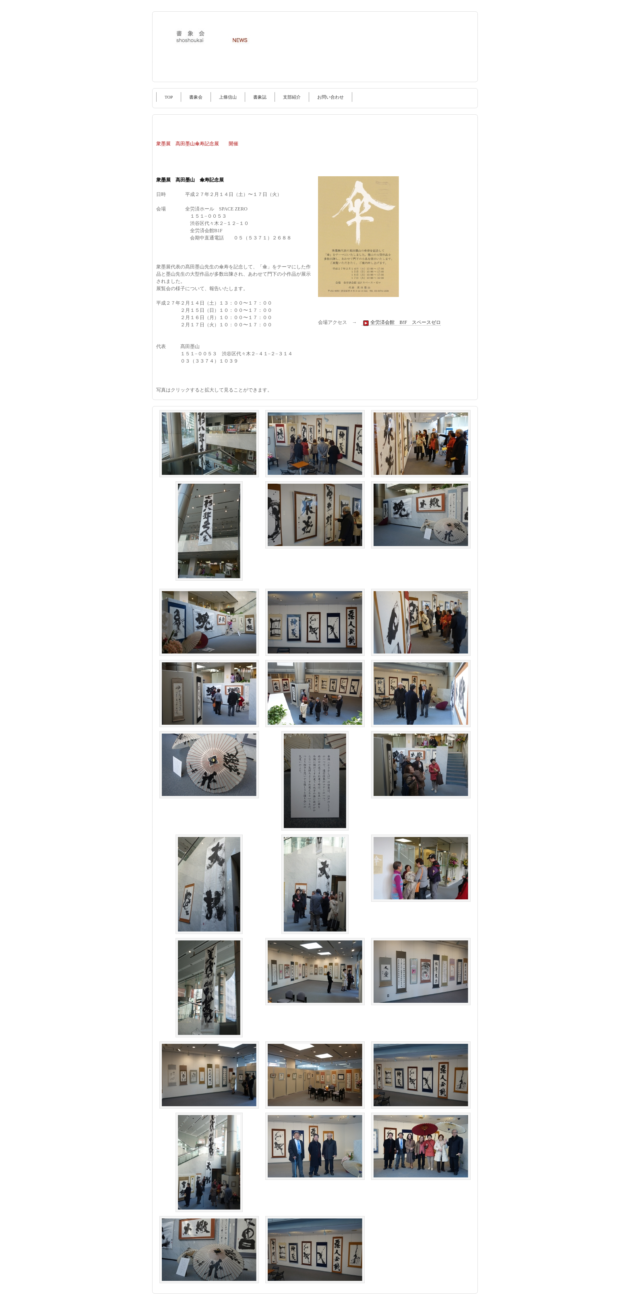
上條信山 (228, 97)
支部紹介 (292, 97)
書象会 (195, 97)
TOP (169, 97)
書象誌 (259, 97)
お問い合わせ (330, 97)
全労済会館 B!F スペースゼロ (401, 323)
